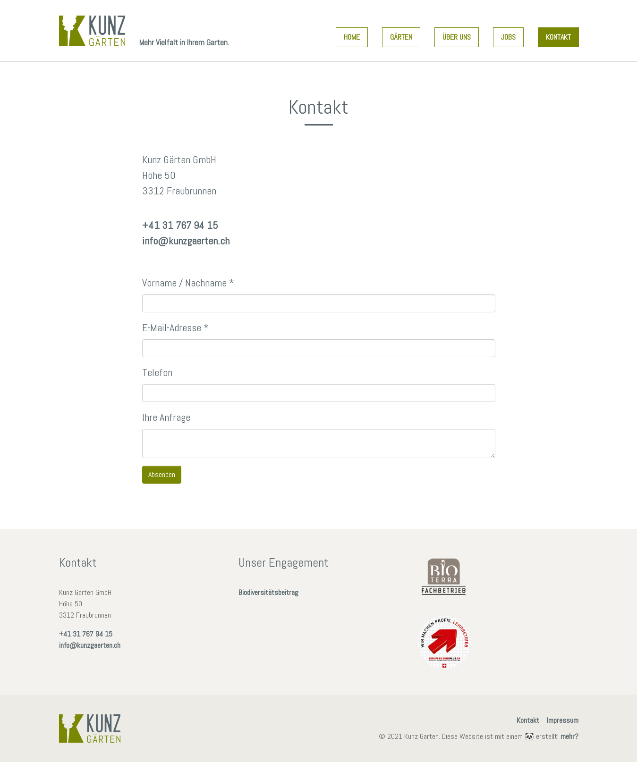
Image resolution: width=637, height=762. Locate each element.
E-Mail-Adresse (175, 327)
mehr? (569, 736)
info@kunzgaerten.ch (185, 240)
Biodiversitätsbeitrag (268, 592)
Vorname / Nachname (188, 282)
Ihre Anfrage (166, 417)
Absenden (161, 474)
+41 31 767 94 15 (180, 225)
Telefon (157, 372)
